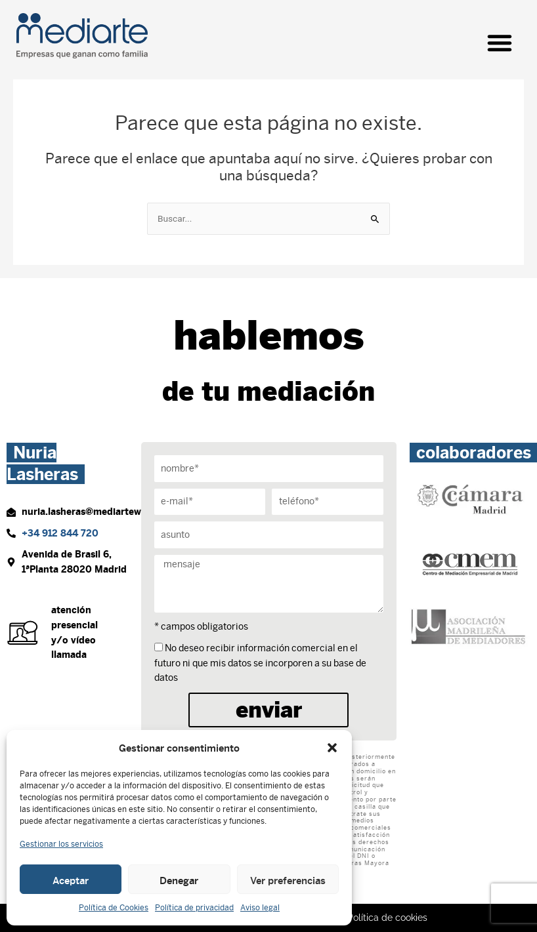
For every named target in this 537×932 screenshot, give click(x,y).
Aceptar (71, 879)
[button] (332, 747)
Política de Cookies (113, 907)
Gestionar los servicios (61, 844)
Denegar (179, 879)
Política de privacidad (194, 907)
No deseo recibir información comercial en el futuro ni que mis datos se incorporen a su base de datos (260, 663)
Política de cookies (387, 917)
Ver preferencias (288, 879)
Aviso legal (260, 907)
